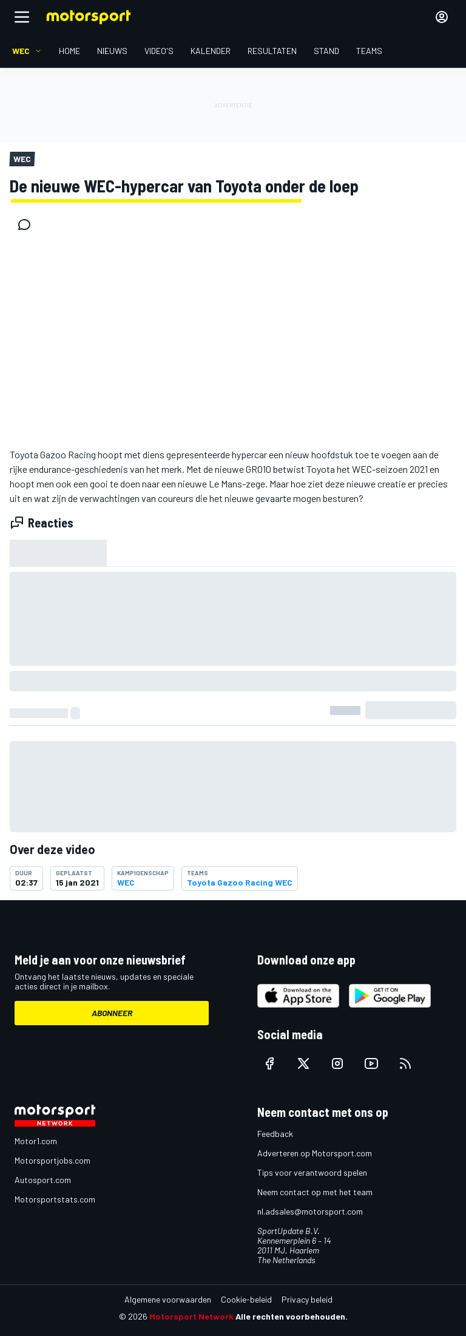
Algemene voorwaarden (167, 1299)
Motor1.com (36, 1141)
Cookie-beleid (246, 1299)
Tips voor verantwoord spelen (312, 1172)
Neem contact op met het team (315, 1192)
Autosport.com (43, 1180)
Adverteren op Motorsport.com (314, 1153)
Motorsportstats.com (55, 1199)
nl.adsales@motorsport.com (310, 1211)
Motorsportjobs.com (52, 1160)
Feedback (275, 1133)
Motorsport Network (191, 1316)
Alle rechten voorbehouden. (291, 1316)
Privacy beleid (307, 1299)
